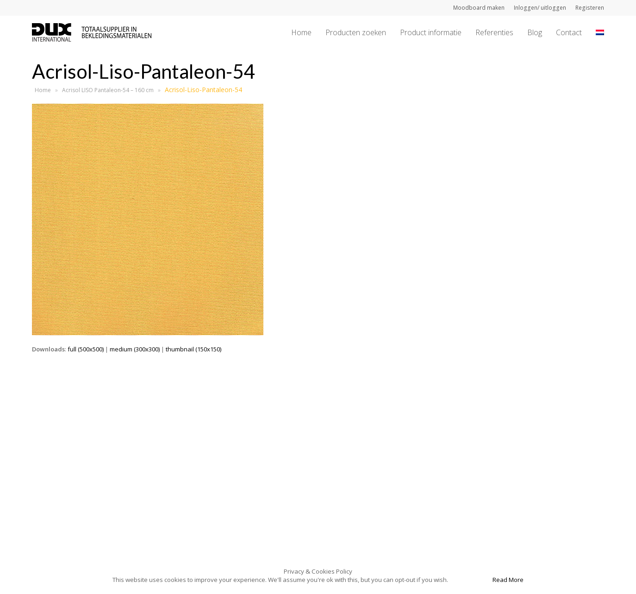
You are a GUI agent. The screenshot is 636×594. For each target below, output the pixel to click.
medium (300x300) (135, 349)
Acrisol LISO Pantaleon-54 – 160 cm (108, 90)
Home (43, 90)
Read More (508, 579)
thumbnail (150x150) (193, 349)
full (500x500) (86, 349)
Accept (469, 579)
